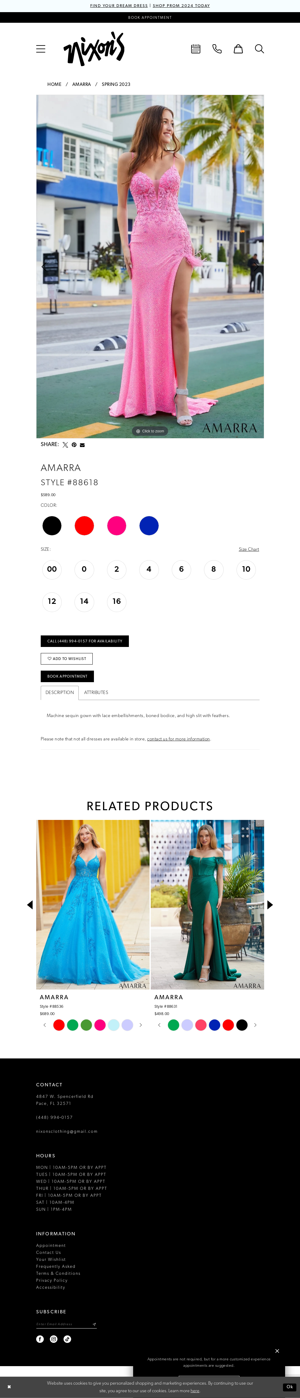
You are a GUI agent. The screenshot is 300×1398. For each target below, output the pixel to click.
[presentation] (93, 905)
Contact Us (48, 1253)
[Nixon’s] (94, 49)
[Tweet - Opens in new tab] (65, 445)
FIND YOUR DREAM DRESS (119, 6)
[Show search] (259, 48)
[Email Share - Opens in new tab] (82, 445)
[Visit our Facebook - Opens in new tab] (40, 1339)
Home (54, 85)
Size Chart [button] (249, 549)
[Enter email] (66, 1324)
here (195, 1391)
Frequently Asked (56, 1266)
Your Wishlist (51, 1260)
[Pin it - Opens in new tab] (74, 445)
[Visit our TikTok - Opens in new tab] (68, 1339)
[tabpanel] (150, 266)
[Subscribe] (94, 1324)
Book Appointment (67, 677)
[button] (40, 48)
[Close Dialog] (9, 1387)
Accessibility (50, 1287)
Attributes (96, 693)
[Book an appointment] (150, 17)
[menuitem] (40, 48)
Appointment (51, 1246)
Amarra (81, 85)
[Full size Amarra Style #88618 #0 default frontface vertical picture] (150, 266)
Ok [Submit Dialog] (290, 1387)
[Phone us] (217, 48)
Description (60, 693)
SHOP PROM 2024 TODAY (181, 6)
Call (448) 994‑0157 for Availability (84, 641)
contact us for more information (178, 739)
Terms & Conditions (58, 1273)
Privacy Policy (52, 1280)
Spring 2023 (116, 85)
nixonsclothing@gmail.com (67, 1131)
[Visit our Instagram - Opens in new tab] (54, 1339)
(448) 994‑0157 (54, 1117)
